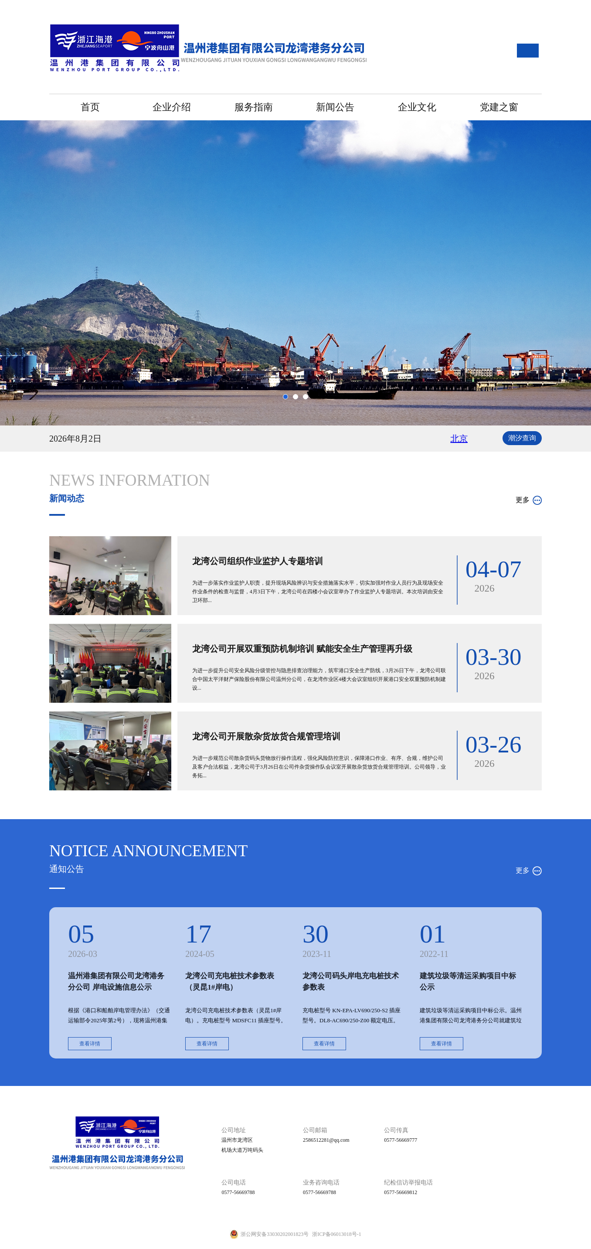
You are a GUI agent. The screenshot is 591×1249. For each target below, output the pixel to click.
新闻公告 (335, 107)
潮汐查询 (522, 438)
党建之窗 (499, 107)
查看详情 (89, 1044)
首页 (90, 107)
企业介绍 (172, 107)
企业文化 (417, 107)
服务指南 (253, 107)
